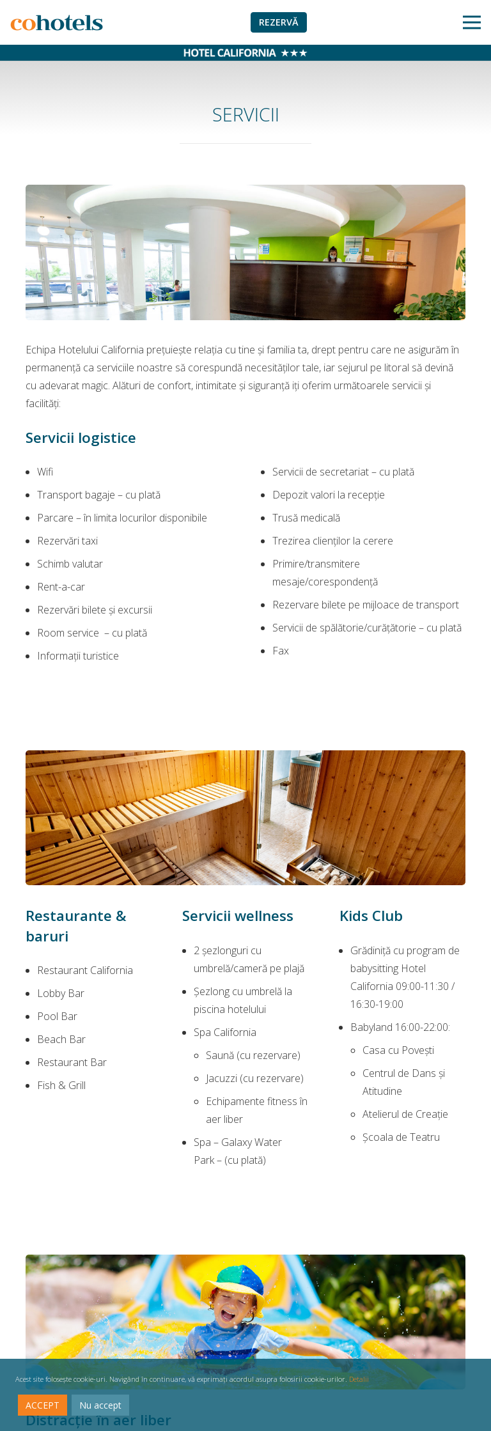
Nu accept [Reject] (100, 1405)
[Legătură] (56, 23)
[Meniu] (472, 22)
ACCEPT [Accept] (42, 1405)
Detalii (359, 1379)
